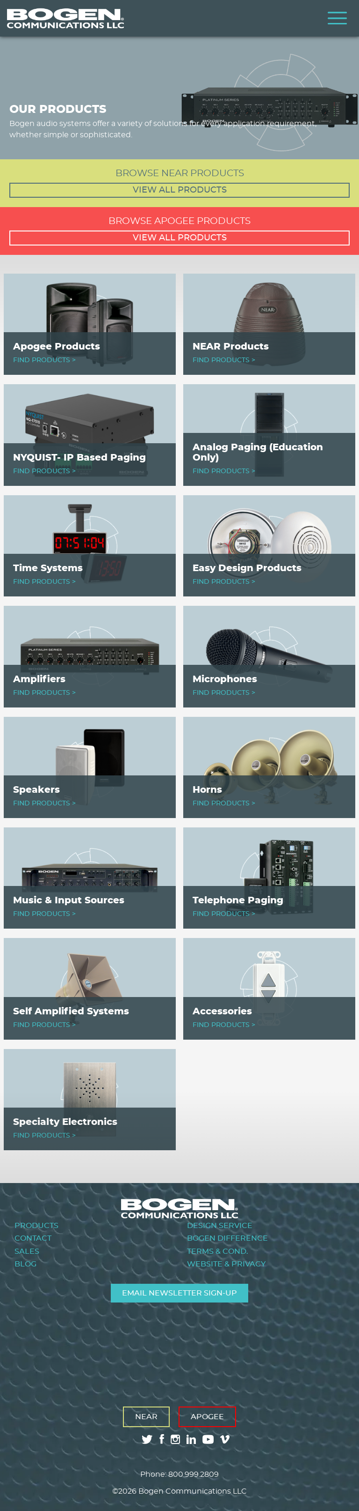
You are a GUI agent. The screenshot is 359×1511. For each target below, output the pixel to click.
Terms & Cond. (217, 1251)
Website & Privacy (226, 1264)
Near (146, 1417)
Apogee (207, 1417)
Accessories (222, 1011)
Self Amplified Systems (71, 1011)
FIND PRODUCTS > (44, 360)
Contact (32, 1238)
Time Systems (48, 568)
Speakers (36, 790)
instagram (175, 1439)
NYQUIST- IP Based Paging (79, 457)
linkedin (191, 1439)
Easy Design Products (247, 568)
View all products (180, 190)
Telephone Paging (238, 900)
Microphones (225, 679)
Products (36, 1225)
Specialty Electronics (65, 1122)
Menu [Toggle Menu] (337, 18)
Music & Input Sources (68, 900)
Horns (207, 790)
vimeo (225, 1439)
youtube (208, 1439)
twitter (147, 1439)
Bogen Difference (227, 1238)
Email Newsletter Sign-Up (179, 1293)
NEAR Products (231, 346)
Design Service (219, 1225)
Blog (25, 1264)
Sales (26, 1251)
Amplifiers (39, 679)
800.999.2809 (193, 1474)
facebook (161, 1439)
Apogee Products (56, 346)
